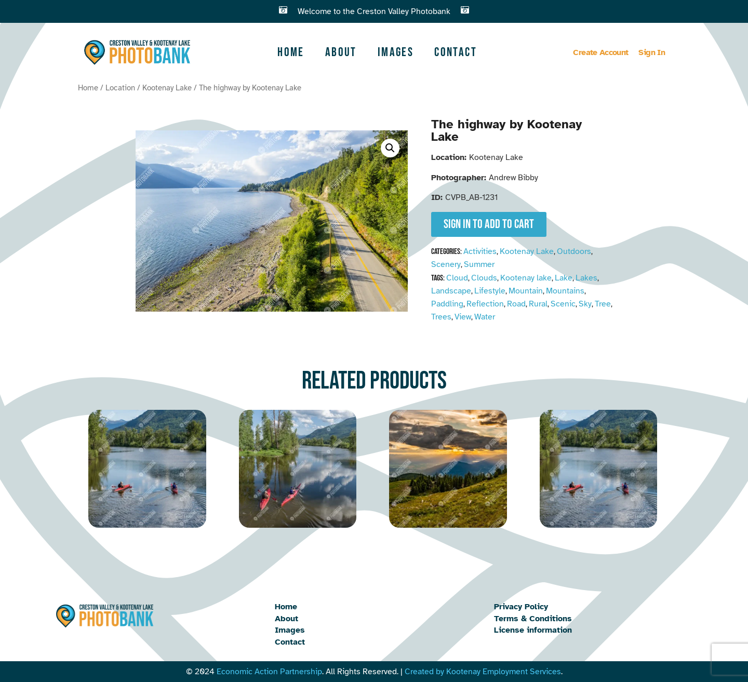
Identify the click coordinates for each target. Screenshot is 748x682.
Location (120, 87)
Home (290, 52)
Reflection (485, 304)
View (463, 317)
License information (533, 630)
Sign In (651, 52)
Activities (480, 251)
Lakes (586, 278)
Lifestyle (489, 291)
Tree (603, 304)
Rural (538, 304)
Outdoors (574, 251)
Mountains (565, 291)
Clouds (484, 278)
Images (395, 52)
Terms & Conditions (533, 618)
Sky (585, 304)
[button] (390, 148)
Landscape (451, 291)
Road (516, 304)
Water (484, 317)
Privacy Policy (521, 606)
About (341, 52)
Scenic (563, 304)
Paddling (447, 304)
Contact (455, 52)
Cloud (457, 278)
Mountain (526, 291)
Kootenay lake (526, 278)
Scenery (446, 264)
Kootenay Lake (167, 87)
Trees (441, 317)
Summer (479, 264)
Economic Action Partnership (269, 671)
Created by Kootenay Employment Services (483, 671)
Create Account (600, 52)
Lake (563, 278)
